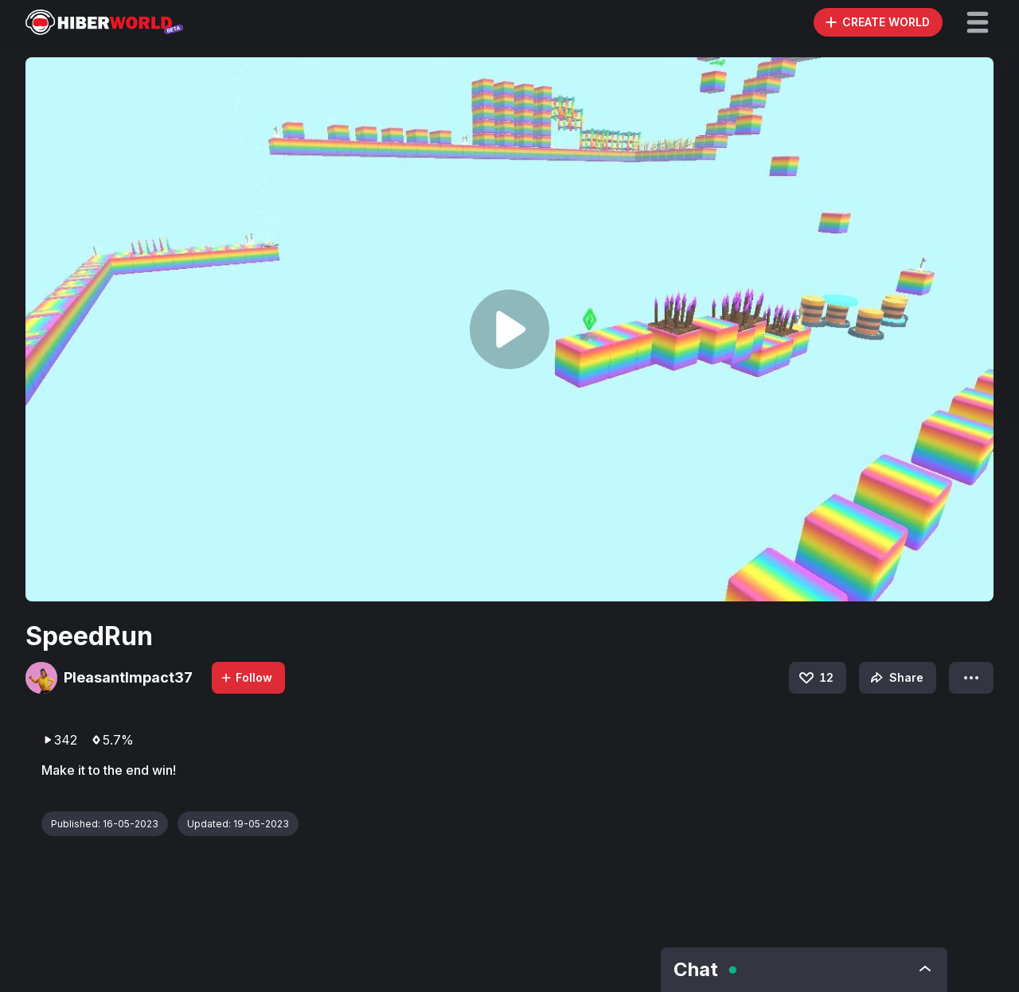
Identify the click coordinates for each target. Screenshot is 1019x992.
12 (815, 677)
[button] (978, 22)
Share (895, 677)
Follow (246, 677)
